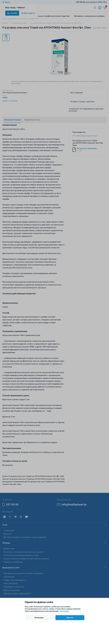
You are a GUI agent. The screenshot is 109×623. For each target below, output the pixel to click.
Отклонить (39, 618)
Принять (69, 618)
